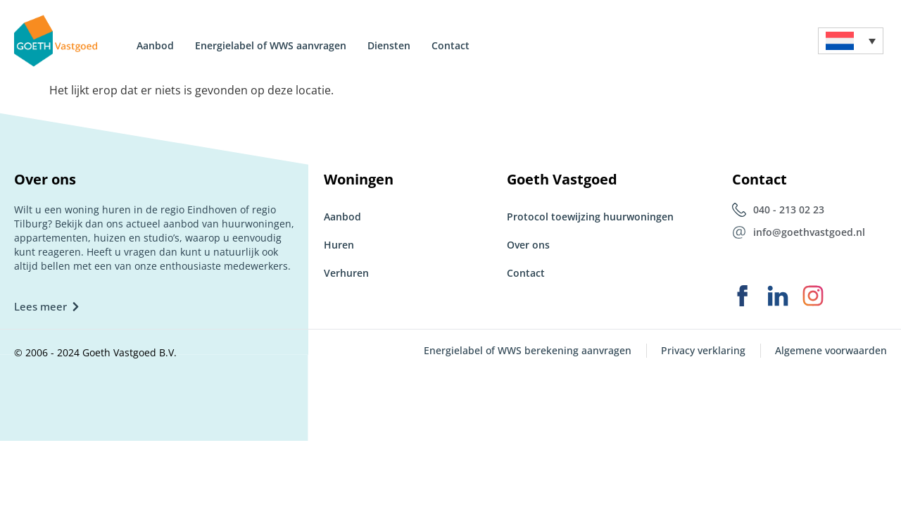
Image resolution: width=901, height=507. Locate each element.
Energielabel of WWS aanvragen (270, 45)
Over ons (528, 244)
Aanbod (155, 45)
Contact (450, 45)
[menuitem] (850, 41)
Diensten (388, 45)
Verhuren (346, 273)
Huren (339, 244)
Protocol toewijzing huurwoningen (590, 216)
